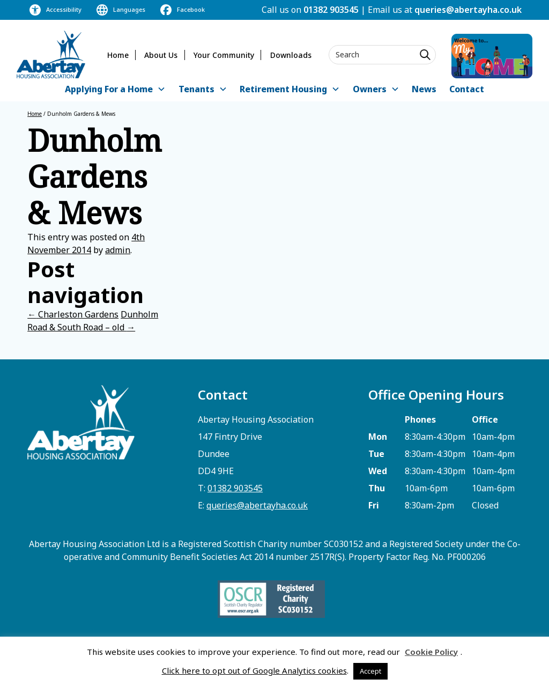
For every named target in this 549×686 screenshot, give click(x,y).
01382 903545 (331, 10)
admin (117, 250)
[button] (115, 89)
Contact (466, 89)
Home (118, 55)
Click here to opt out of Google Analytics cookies (254, 670)
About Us (160, 55)
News (424, 89)
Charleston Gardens (72, 314)
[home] (51, 54)
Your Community (224, 55)
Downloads (290, 55)
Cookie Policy (431, 651)
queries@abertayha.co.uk (468, 10)
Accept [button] (370, 671)
